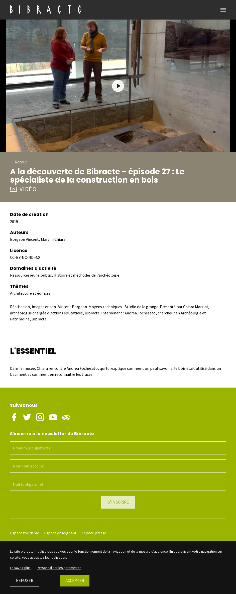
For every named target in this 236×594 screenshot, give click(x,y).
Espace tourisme (24, 533)
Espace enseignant (60, 533)
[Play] (118, 86)
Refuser (24, 580)
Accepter (74, 580)
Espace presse (94, 533)
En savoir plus (20, 567)
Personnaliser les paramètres (59, 567)
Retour (21, 161)
